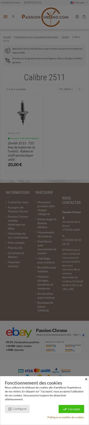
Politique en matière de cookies (65, 417)
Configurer (17, 409)
